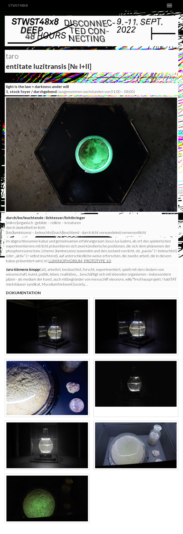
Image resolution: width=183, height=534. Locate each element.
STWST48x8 (18, 5)
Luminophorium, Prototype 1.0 (79, 260)
